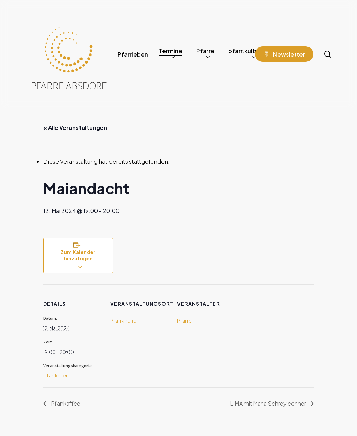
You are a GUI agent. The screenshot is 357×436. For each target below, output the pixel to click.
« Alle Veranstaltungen (75, 127)
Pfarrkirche (123, 320)
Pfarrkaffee (65, 403)
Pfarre (184, 320)
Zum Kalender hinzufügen (78, 255)
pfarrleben (56, 375)
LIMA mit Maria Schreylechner (268, 403)
